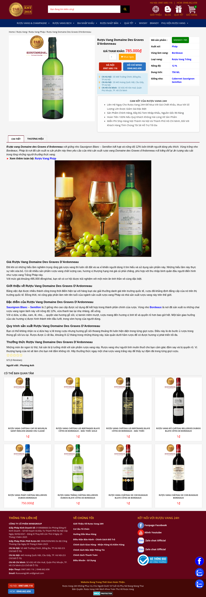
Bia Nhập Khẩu (87, 23)
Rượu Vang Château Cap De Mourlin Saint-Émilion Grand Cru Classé (27, 429)
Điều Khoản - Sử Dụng (84, 560)
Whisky (143, 23)
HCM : (20, 591)
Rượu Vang (22, 31)
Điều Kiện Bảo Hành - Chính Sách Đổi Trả (94, 539)
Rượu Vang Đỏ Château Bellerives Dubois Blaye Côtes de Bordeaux (178, 429)
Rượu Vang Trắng (181, 59)
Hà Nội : (21, 585)
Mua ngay (127, 56)
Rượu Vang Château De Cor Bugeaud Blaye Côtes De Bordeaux (128, 496)
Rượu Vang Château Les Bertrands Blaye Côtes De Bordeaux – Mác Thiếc (128, 429)
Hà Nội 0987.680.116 (110, 66)
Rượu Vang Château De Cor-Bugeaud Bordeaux (178, 496)
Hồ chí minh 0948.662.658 (134, 66)
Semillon (177, 81)
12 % (174, 65)
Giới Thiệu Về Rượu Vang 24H (88, 523)
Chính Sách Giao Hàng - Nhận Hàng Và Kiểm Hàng (98, 544)
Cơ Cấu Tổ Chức (81, 529)
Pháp (175, 46)
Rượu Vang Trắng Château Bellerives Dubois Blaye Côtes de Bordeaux (78, 496)
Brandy (154, 23)
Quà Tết (130, 23)
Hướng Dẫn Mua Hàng (84, 534)
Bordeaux (177, 52)
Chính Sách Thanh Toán (85, 555)
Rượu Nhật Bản (111, 23)
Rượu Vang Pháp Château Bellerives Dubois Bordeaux (27, 496)
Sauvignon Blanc (16, 307)
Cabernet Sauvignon (183, 78)
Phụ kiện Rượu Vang (174, 23)
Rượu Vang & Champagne (33, 23)
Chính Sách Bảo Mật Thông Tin (89, 549)
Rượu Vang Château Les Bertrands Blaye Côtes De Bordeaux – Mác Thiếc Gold (78, 429)
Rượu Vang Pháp (37, 31)
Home (12, 31)
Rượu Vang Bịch (63, 23)
